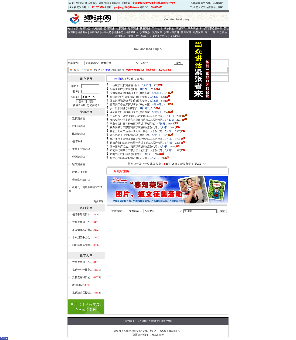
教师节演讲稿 (79, 172)
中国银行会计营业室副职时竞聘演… (130, 115)
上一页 (137, 163)
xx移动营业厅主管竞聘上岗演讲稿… (130, 119)
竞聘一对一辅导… (82, 269)
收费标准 (80, 2)
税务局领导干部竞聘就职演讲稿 (128, 127)
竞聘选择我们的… (82, 277)
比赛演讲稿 (78, 133)
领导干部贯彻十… (82, 214)
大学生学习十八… (82, 222)
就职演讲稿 (117, 69)
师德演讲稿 (78, 156)
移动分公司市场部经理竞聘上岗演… (130, 131)
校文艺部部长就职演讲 (122, 158)
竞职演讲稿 (78, 118)
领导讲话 (77, 141)
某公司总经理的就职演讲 (124, 112)
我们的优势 (123, 2)
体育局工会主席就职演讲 (124, 104)
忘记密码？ (93, 105)
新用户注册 (79, 105)
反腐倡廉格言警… (82, 229)
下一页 (145, 163)
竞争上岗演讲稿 (81, 149)
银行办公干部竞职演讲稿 (124, 135)
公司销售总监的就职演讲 (124, 93)
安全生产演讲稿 (81, 179)
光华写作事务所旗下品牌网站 (206, 2)
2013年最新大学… (82, 245)
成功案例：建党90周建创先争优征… (130, 138)
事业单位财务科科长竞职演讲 (126, 123)
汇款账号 (101, 2)
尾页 (152, 163)
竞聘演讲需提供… (82, 292)
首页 (71, 2)
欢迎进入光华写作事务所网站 (206, 7)
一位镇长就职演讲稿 (121, 85)
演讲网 (96, 69)
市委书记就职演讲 (120, 154)
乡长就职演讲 (117, 108)
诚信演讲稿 (78, 164)
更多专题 (98, 201)
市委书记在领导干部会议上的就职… (130, 150)
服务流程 (90, 2)
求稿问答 (77, 285)
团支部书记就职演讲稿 (122, 100)
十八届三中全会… (82, 237)
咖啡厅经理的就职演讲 (122, 96)
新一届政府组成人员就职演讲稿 (128, 146)
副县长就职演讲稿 (120, 89)
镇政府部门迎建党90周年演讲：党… (130, 142)
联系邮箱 (112, 2)
